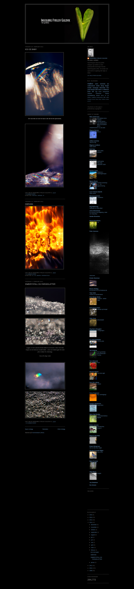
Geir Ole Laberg (94, 382)
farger (40, 195)
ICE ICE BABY (31, 49)
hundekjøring (91, 95)
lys (35, 275)
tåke (104, 97)
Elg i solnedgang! (101, 394)
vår (93, 91)
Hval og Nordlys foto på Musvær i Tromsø (101, 353)
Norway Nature (94, 371)
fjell (96, 89)
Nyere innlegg (29, 429)
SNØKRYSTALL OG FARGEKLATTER (40, 284)
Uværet (99, 384)
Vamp (97, 99)
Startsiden (45, 429)
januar (93, 562)
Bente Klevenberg (95, 220)
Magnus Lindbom (95, 145)
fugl (96, 91)
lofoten (89, 97)
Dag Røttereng (94, 206)
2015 (91, 515)
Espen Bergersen (95, 446)
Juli (98, 222)
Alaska (107, 93)
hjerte (102, 95)
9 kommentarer (30, 194)
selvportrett (106, 91)
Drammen (98, 93)
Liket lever (92, 275)
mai (92, 542)
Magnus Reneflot (95, 435)
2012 (91, 522)
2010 (91, 568)
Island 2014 (100, 405)
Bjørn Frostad (94, 461)
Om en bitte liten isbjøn (96, 448)
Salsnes (89, 93)
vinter (98, 86)
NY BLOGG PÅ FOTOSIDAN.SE (98, 290)
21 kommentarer (31, 274)
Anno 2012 (100, 452)
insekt (89, 88)
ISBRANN (29, 204)
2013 (91, 520)
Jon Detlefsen (94, 482)
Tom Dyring (93, 160)
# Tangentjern (100, 330)
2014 (91, 517)
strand (98, 95)
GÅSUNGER (100, 320)
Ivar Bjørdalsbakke (95, 339)
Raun (98, 362)
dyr (108, 95)
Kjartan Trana (94, 170)
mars (92, 547)
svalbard (94, 97)
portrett (89, 101)
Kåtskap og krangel (102, 309)
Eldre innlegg (61, 429)
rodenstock (46, 275)
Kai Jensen (93, 485)
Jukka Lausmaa (94, 141)
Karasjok (89, 99)
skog (102, 86)
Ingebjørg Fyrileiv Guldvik (98, 58)
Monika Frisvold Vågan (96, 450)
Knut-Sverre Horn (95, 307)
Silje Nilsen (93, 471)
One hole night (101, 373)
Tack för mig (93, 142)
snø (88, 89)
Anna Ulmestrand (95, 210)
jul (105, 95)
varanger (96, 88)
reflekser (106, 89)
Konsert (93, 99)
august (93, 535)
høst (99, 89)
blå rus (99, 132)
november (94, 527)
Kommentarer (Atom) (38, 432)
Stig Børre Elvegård (95, 329)
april (92, 545)
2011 (91, 565)
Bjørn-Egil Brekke (95, 414)
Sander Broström (95, 216)
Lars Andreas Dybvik (96, 192)
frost (88, 91)
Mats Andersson (94, 116)
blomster (102, 88)
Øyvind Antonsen (95, 196)
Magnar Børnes (94, 130)
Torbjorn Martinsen (95, 403)
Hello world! (93, 146)
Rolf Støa (92, 149)
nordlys (107, 99)
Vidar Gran (93, 318)
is (43, 195)
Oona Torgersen (94, 393)
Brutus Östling (94, 289)
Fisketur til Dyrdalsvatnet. (96, 294)
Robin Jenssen (94, 425)
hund (100, 91)
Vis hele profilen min (94, 75)
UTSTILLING (100, 341)
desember (94, 524)
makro (39, 275)
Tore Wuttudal (94, 361)
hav (107, 88)
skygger (99, 473)
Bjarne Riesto (94, 181)
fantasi (34, 195)
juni (92, 540)
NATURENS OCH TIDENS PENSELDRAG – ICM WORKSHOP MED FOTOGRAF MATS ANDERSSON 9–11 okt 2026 (98, 123)
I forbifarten (100, 197)
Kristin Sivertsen (95, 278)
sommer (102, 84)
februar (93, 550)
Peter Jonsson (94, 231)
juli (92, 537)
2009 (91, 570)
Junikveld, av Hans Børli (96, 208)
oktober (93, 529)
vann (96, 84)
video (107, 97)
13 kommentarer (31, 423)
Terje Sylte (93, 293)
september (94, 532)
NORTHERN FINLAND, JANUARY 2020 (101, 163)
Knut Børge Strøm (95, 297)
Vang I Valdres (102, 99)
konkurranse (99, 97)
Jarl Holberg (93, 350)
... (90, 218)
